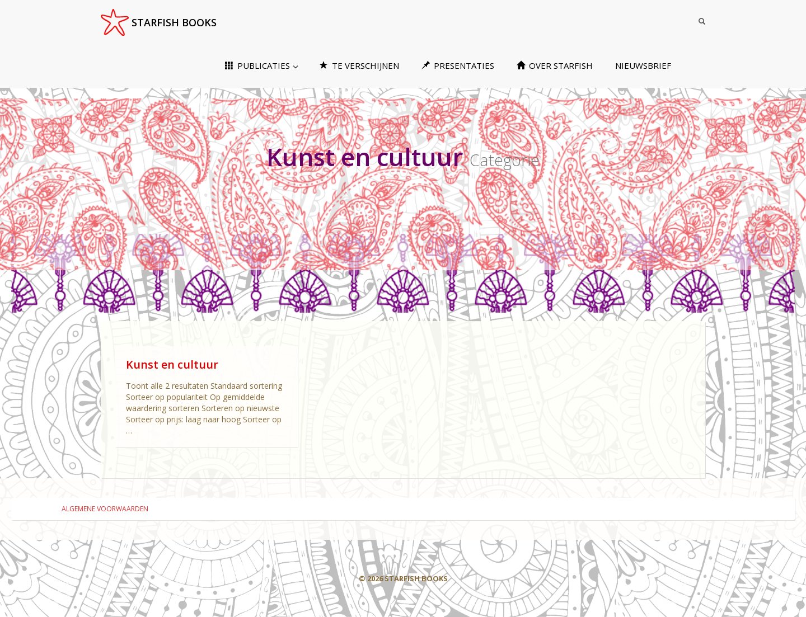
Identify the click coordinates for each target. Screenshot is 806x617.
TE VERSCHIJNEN (359, 65)
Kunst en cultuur (172, 364)
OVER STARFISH (555, 65)
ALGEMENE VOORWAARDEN (105, 509)
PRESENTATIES (457, 65)
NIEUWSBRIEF (643, 65)
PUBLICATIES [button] (261, 65)
